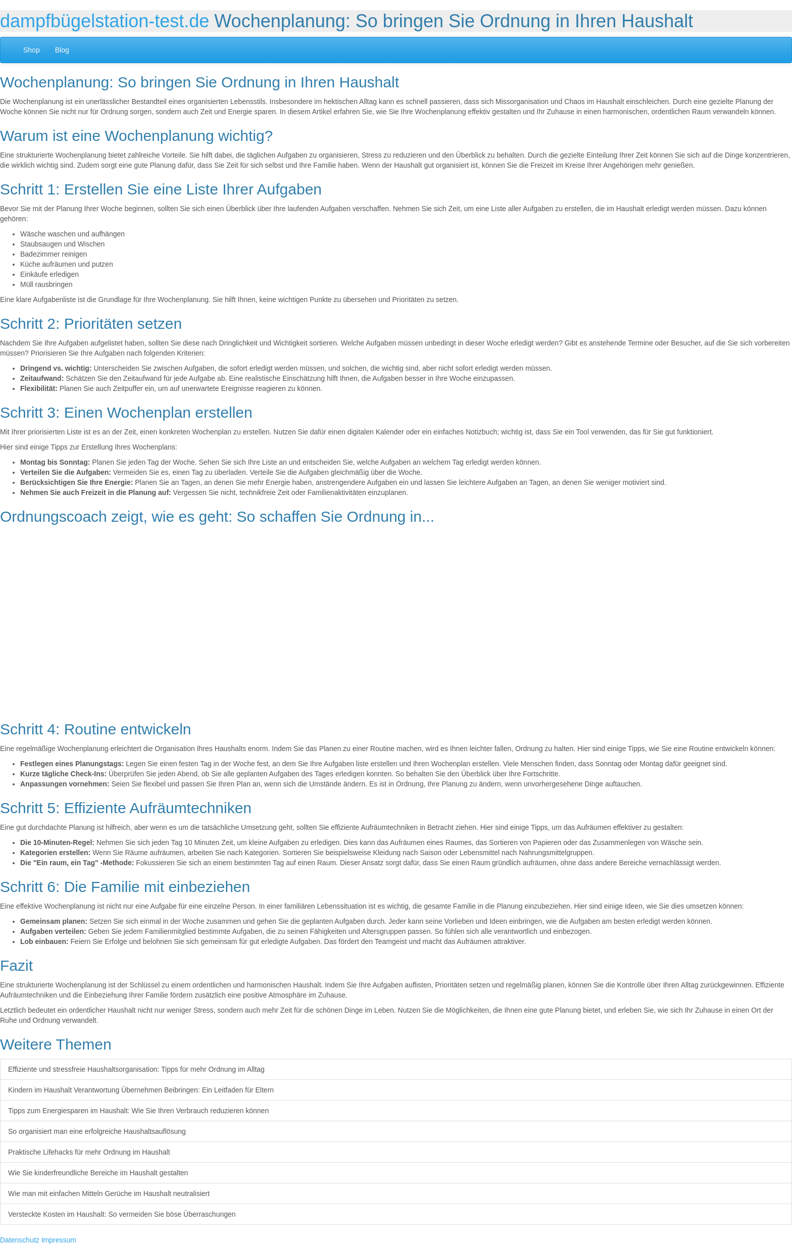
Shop (31, 50)
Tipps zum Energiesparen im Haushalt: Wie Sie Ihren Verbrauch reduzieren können (138, 1111)
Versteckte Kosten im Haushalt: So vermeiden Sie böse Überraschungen (122, 1214)
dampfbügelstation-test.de (104, 21)
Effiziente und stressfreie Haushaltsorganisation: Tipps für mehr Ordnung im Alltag (136, 1069)
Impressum (58, 1240)
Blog (62, 50)
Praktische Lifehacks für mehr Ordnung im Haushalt (89, 1152)
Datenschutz (19, 1240)
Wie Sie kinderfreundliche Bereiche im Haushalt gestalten (98, 1173)
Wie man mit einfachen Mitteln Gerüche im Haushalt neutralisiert (109, 1193)
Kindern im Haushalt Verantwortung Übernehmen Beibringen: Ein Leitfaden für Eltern (141, 1090)
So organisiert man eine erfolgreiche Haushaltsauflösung (97, 1131)
